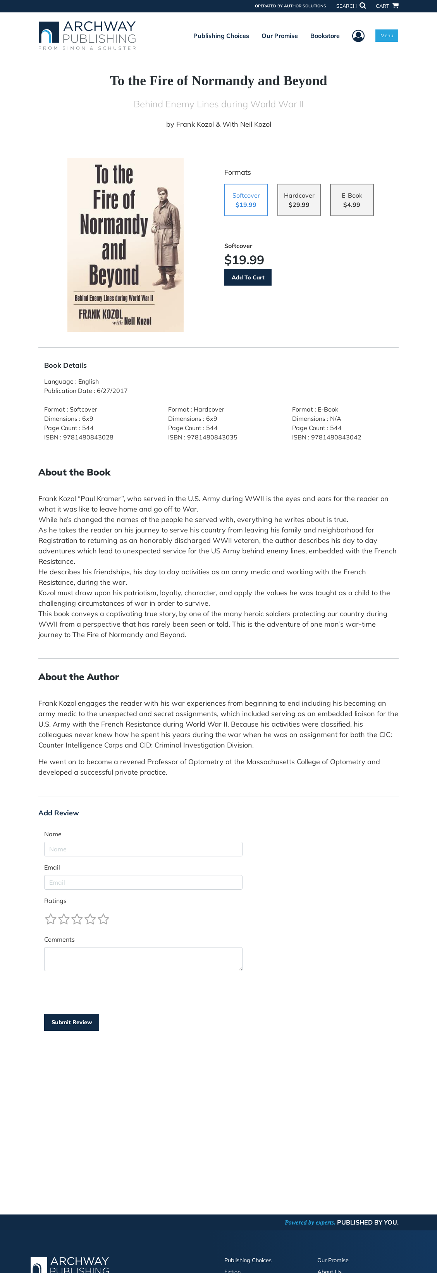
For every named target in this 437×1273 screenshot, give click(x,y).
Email (52, 867)
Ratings (55, 900)
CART (387, 5)
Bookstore (325, 36)
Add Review (58, 813)
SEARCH (351, 5)
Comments (59, 939)
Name (53, 834)
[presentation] (103, 992)
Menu (386, 35)
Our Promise (280, 36)
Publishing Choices (221, 36)
